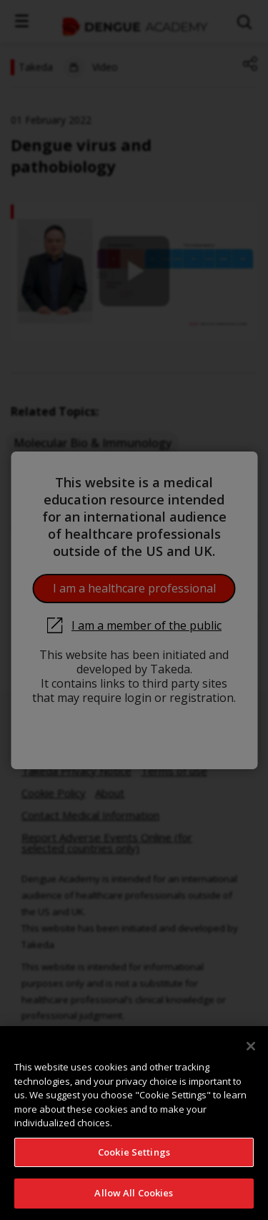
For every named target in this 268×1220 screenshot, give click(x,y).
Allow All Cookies (133, 1192)
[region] (134, 1123)
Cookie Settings (134, 1152)
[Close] (251, 1046)
